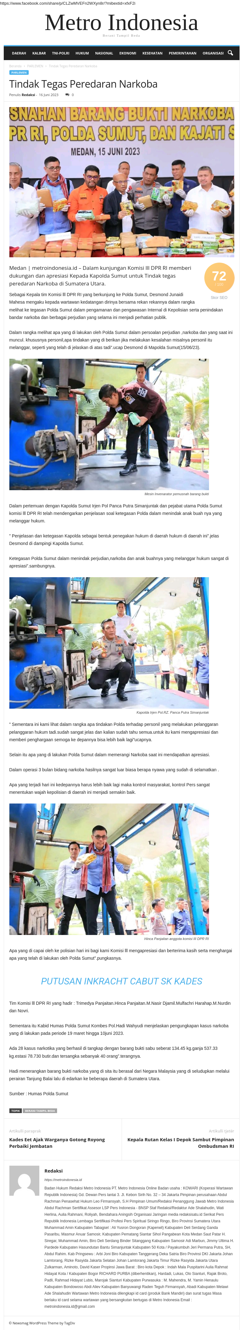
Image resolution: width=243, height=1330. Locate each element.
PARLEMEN (35, 66)
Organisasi (213, 53)
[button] (230, 53)
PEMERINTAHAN (182, 53)
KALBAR (39, 53)
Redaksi (28, 94)
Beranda (15, 66)
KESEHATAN (153, 53)
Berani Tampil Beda (40, 1111)
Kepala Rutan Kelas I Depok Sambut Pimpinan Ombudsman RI (181, 1142)
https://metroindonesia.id (63, 1180)
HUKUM (82, 53)
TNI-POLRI (60, 53)
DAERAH (19, 53)
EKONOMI (127, 53)
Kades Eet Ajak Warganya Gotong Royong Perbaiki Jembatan (57, 1142)
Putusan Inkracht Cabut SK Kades (121, 981)
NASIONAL (104, 53)
